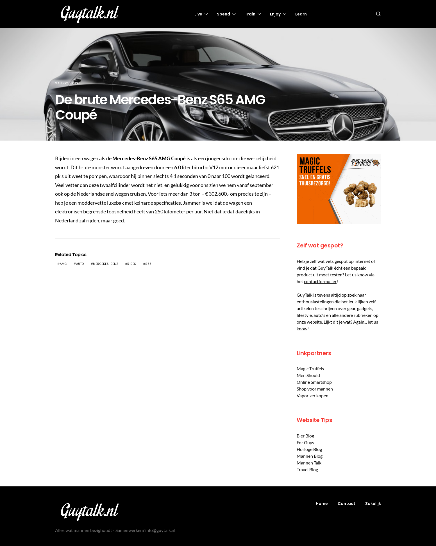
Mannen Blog (310, 456)
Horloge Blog (309, 449)
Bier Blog (305, 435)
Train (250, 14)
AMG (63, 264)
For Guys (305, 442)
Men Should (308, 375)
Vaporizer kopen (312, 395)
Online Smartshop (314, 382)
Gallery (61, 83)
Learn (301, 14)
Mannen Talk (309, 462)
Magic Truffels (310, 368)
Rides (76, 83)
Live (198, 14)
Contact (346, 503)
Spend (223, 14)
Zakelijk (373, 503)
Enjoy (275, 14)
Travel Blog (307, 469)
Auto (80, 264)
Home (322, 503)
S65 (148, 264)
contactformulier (320, 281)
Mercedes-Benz (105, 264)
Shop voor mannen (315, 388)
